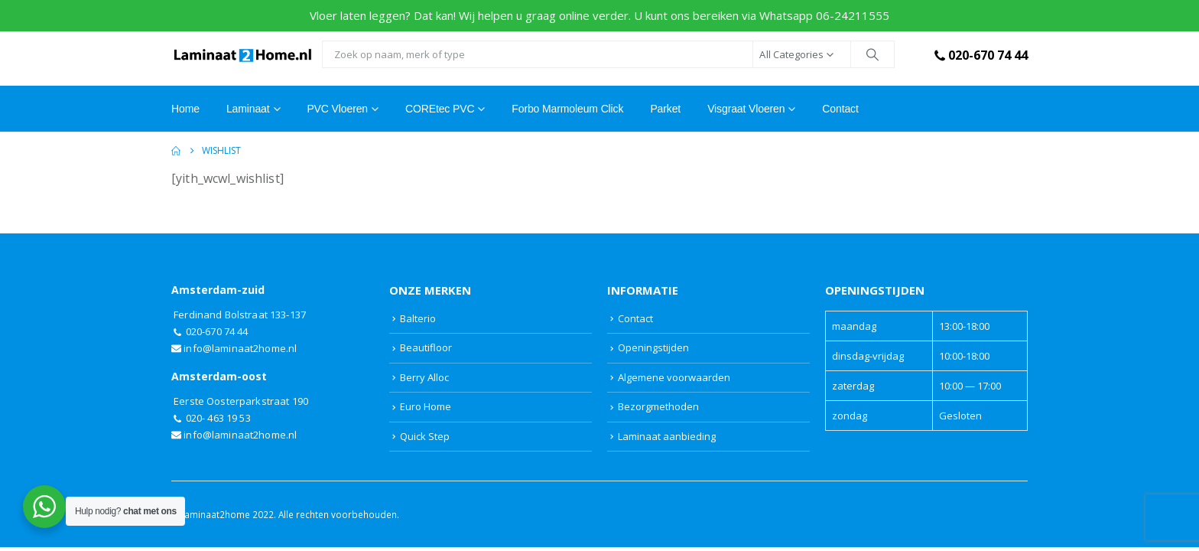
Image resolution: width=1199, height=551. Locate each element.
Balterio (418, 318)
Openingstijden (653, 347)
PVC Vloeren (337, 109)
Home (185, 109)
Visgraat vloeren (746, 109)
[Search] (872, 54)
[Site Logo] (242, 54)
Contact (840, 109)
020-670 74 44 (979, 55)
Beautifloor (426, 347)
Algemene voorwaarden (674, 377)
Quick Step (425, 436)
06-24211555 (852, 15)
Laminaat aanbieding (667, 436)
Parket (665, 109)
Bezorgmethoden (658, 406)
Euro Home (425, 406)
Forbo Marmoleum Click (567, 109)
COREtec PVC (439, 109)
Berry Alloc (424, 377)
